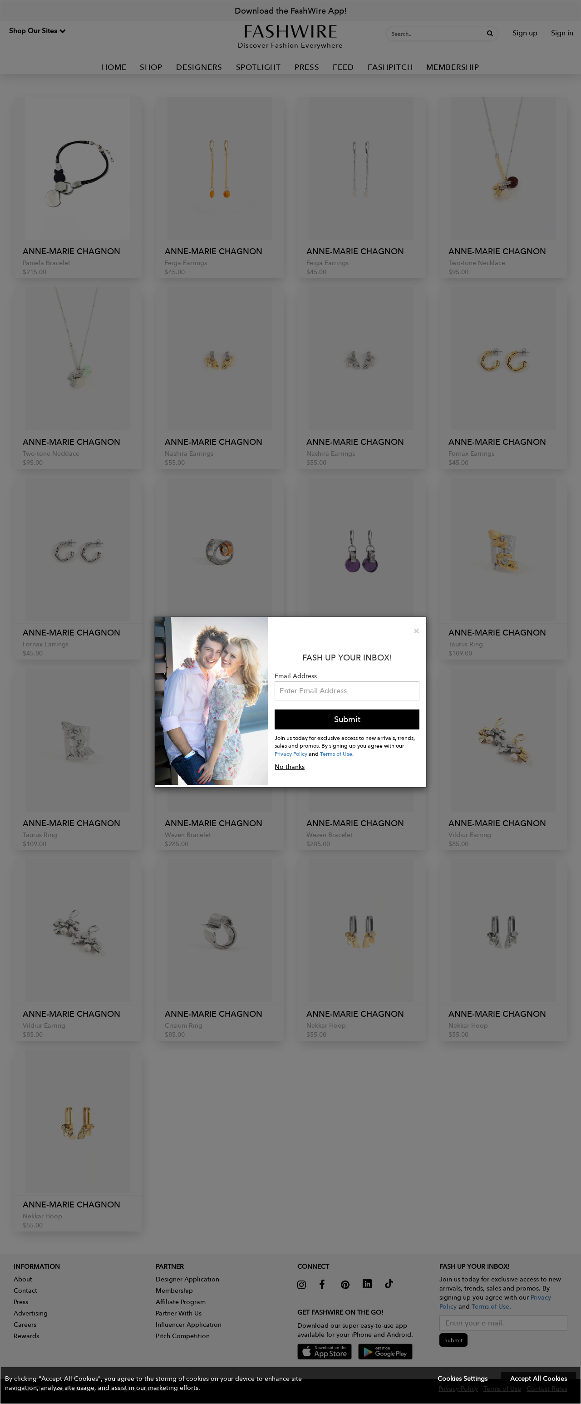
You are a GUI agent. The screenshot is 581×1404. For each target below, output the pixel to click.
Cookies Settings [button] (462, 1378)
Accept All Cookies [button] (538, 1378)
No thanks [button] (290, 767)
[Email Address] (347, 690)
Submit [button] (347, 719)
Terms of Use (336, 753)
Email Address (296, 676)
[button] (290, 1385)
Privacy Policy (291, 753)
